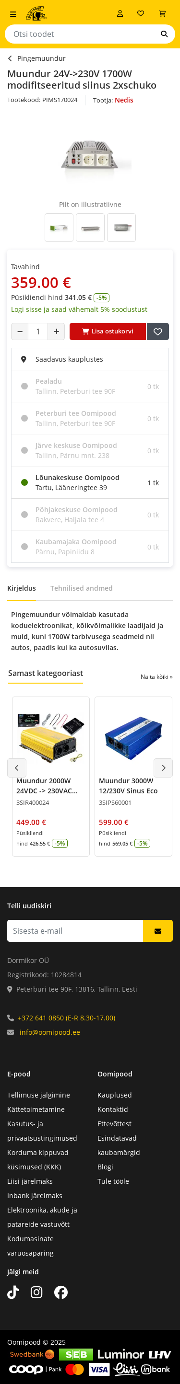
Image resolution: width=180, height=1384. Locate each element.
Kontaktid (112, 1109)
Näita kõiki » (157, 677)
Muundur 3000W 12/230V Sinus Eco (128, 785)
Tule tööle (113, 1181)
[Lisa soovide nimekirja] (158, 331)
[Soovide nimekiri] (140, 13)
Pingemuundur (41, 58)
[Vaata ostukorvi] (162, 13)
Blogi (105, 1166)
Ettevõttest (114, 1123)
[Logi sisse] (120, 13)
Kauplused (114, 1094)
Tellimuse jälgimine (38, 1094)
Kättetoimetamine (36, 1109)
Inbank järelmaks (34, 1195)
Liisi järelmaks (30, 1181)
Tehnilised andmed (81, 588)
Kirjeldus (21, 588)
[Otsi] (164, 34)
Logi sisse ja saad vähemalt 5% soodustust (79, 309)
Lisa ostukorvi (107, 331)
